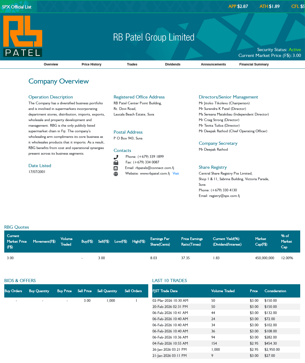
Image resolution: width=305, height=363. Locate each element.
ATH (266, 6)
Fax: (129, 162)
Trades (132, 64)
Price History (91, 64)
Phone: (131, 156)
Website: (132, 173)
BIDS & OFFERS (20, 280)
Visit (176, 173)
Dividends (172, 64)
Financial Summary (254, 64)
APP (235, 6)
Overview (51, 64)
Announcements (213, 64)
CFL (298, 6)
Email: (129, 168)
